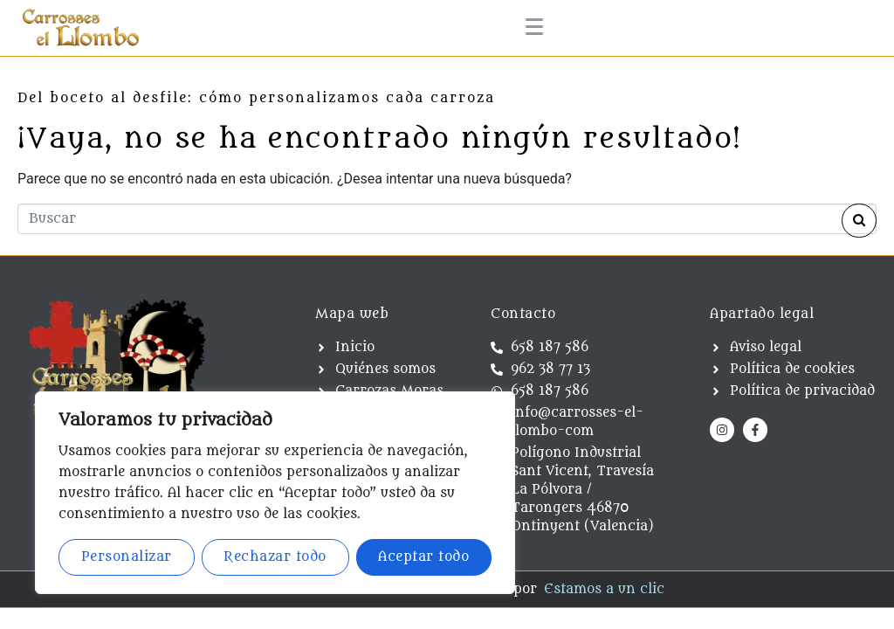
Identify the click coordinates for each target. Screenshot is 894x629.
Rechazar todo (275, 557)
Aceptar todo (423, 557)
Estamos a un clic (604, 589)
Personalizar (126, 557)
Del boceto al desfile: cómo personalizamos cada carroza (256, 98)
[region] (275, 492)
